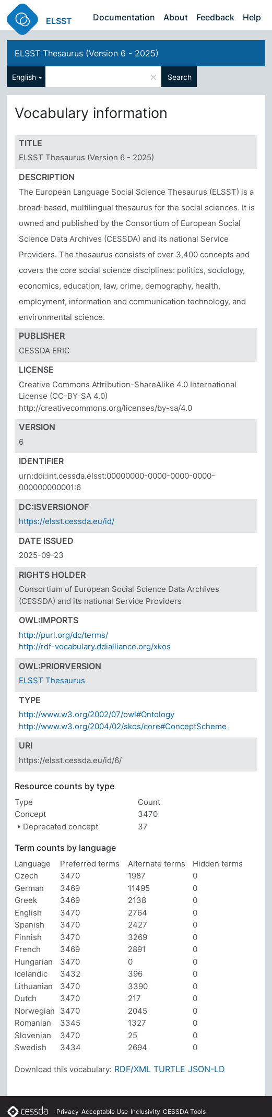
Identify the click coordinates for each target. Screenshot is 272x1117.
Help (252, 17)
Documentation (124, 17)
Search (180, 77)
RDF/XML (132, 1069)
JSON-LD (206, 1069)
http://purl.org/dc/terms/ (63, 635)
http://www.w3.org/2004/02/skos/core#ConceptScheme (123, 726)
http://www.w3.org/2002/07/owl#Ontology (96, 714)
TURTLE (169, 1069)
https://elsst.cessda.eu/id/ (66, 521)
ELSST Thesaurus (52, 680)
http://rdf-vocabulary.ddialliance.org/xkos (95, 646)
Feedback (215, 17)
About (175, 17)
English (24, 77)
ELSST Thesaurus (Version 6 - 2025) (87, 53)
